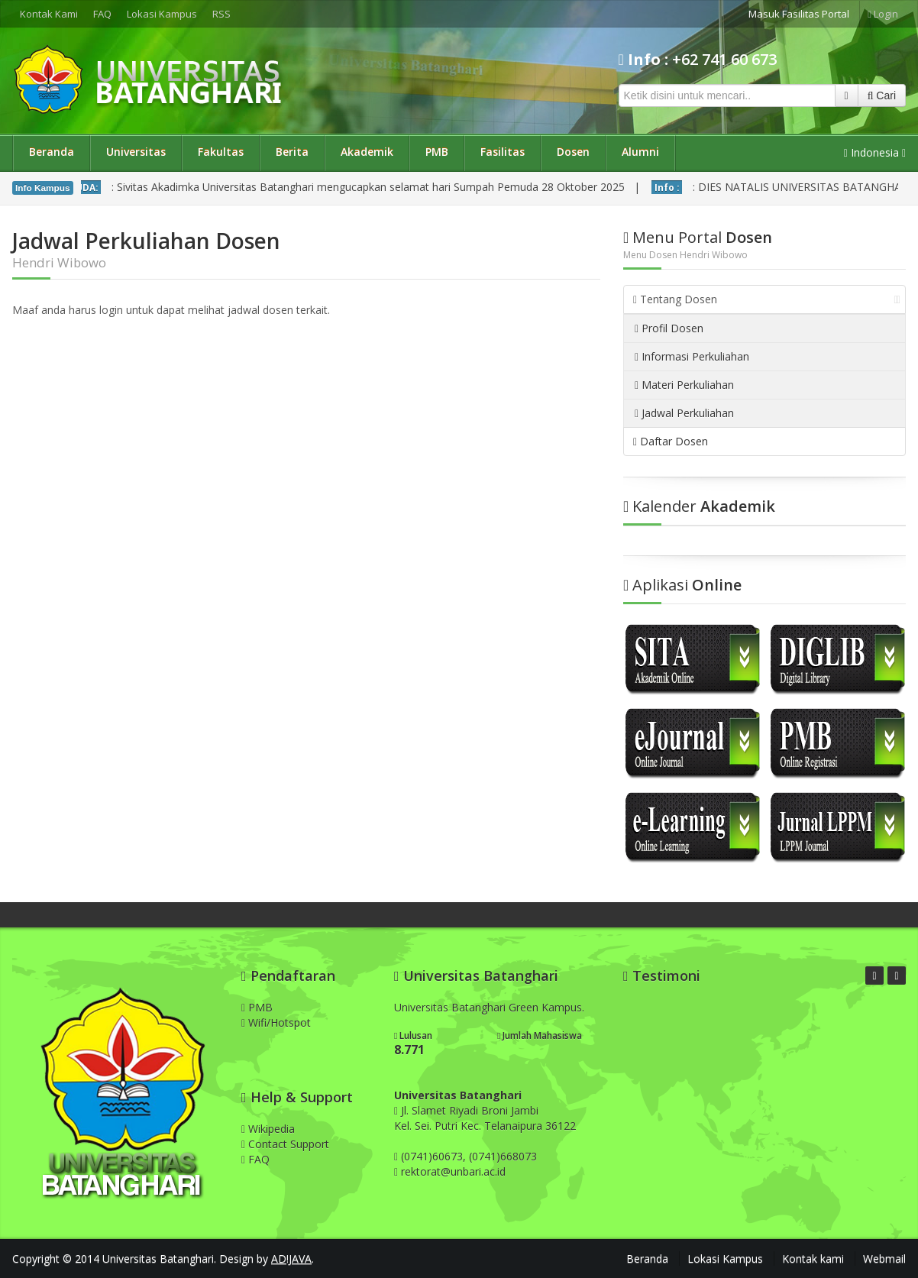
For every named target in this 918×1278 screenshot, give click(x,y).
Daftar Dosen (670, 441)
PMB (436, 151)
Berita (292, 151)
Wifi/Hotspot (276, 1022)
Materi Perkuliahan (684, 384)
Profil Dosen (669, 328)
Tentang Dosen (766, 299)
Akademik (367, 151)
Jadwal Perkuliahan (684, 413)
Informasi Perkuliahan (692, 356)
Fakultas (221, 151)
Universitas (136, 151)
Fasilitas (502, 151)
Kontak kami (813, 1258)
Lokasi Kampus (162, 14)
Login (883, 14)
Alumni (640, 151)
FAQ (102, 14)
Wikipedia (268, 1128)
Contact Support (285, 1144)
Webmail (884, 1258)
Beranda (51, 151)
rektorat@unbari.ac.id (453, 1171)
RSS (221, 14)
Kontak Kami (49, 14)
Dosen (573, 151)
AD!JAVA (291, 1258)
